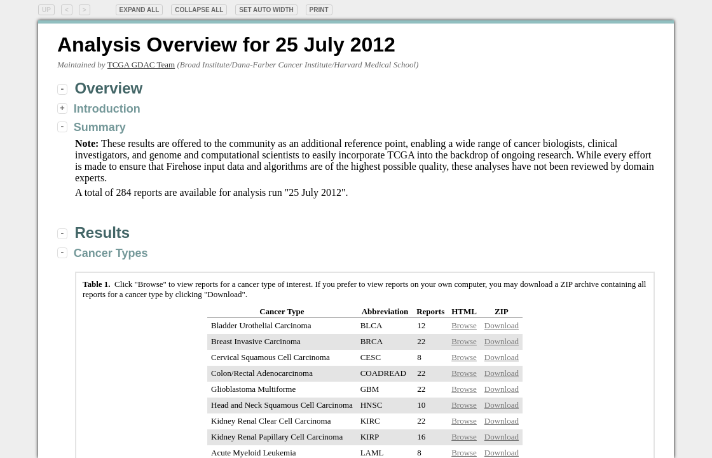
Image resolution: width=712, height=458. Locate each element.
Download (501, 325)
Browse (464, 325)
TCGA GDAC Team (141, 64)
